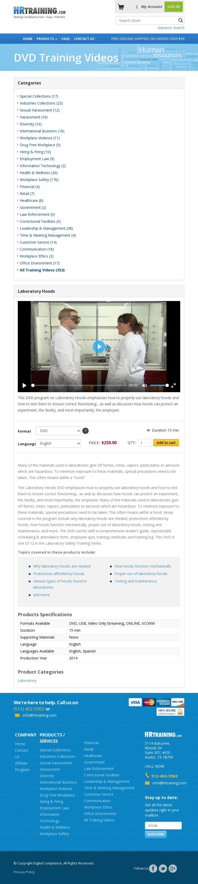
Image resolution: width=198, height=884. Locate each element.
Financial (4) (30, 186)
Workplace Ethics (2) (37, 256)
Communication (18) (37, 249)
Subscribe (155, 834)
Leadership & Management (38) (46, 228)
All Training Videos (99, 820)
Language (25, 443)
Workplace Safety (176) (39, 179)
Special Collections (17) (39, 96)
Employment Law (54, 807)
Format (24, 431)
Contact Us (84, 39)
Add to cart (166, 443)
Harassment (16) (34, 117)
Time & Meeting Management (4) (48, 235)
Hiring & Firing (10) (35, 151)
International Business (58, 782)
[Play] (24, 385)
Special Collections (55, 750)
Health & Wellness (55, 827)
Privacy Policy (24, 872)
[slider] (78, 385)
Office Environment (100, 813)
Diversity (47, 775)
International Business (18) (42, 130)
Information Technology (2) (43, 165)
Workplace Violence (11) (40, 137)
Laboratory (27, 680)
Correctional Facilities (102, 775)
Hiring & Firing (51, 801)
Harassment (50, 769)
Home (27, 39)
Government (94, 762)
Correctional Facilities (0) (40, 221)
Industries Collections (57, 756)
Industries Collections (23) (41, 103)
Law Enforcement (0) (37, 214)
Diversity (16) (31, 124)
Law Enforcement (99, 768)
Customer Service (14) (38, 242)
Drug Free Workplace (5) (40, 144)
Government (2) (33, 207)
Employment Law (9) (37, 158)
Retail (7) (27, 193)
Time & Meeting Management (109, 787)
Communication (97, 800)
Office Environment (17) (40, 263)
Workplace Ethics (98, 807)
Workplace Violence (56, 788)
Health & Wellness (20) (39, 172)
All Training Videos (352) (42, 270)
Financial (91, 742)
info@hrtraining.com (39, 715)
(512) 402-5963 (29, 709)
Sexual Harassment (56, 762)
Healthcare (93, 755)
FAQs (65, 39)
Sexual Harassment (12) (40, 110)
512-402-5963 (164, 775)
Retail (88, 749)
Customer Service (98, 794)
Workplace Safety (54, 833)
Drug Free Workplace (57, 795)
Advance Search (171, 27)
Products (47, 39)
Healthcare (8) (31, 200)
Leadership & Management (107, 781)
